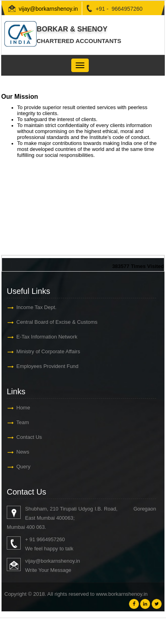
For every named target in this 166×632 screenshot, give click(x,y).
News (22, 452)
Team (22, 422)
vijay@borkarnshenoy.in (48, 9)
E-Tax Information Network (46, 337)
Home (23, 408)
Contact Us (29, 437)
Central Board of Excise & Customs (57, 322)
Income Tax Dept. (36, 307)
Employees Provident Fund (47, 366)
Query (23, 467)
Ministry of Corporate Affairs (48, 351)
